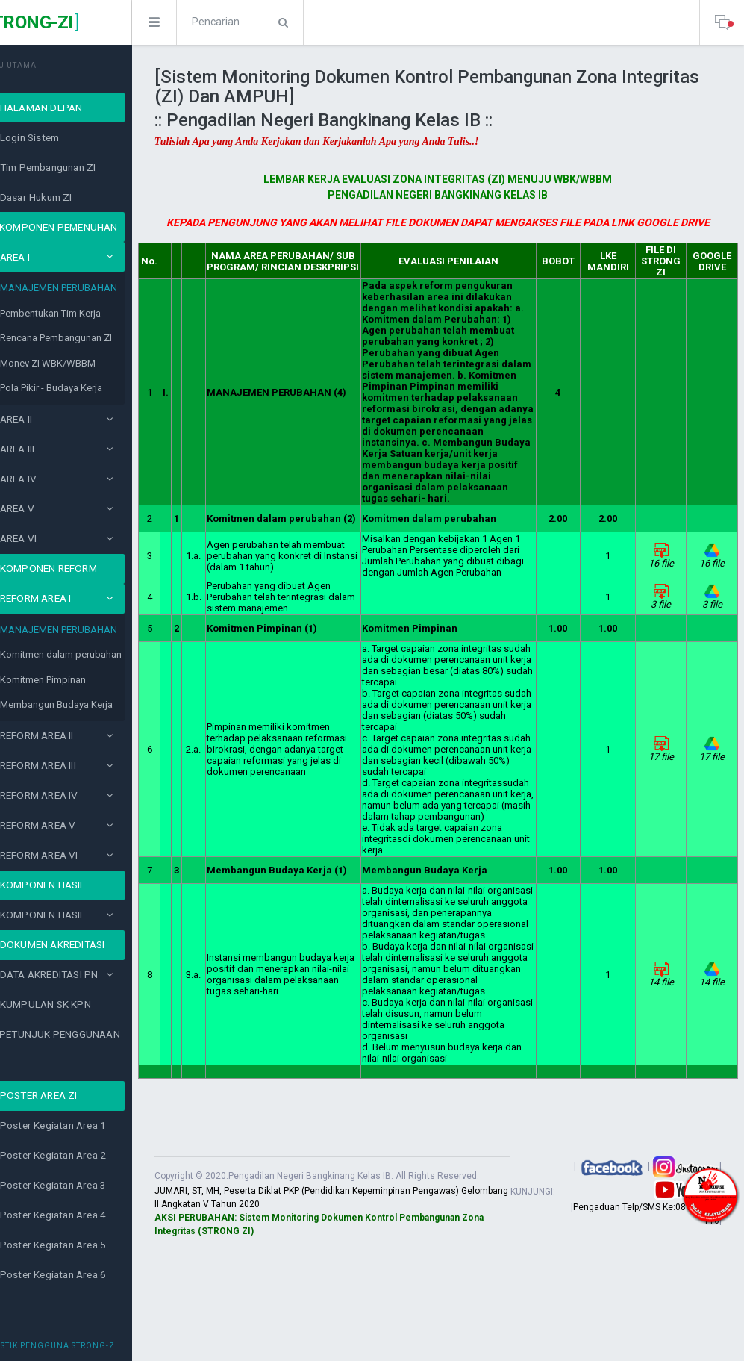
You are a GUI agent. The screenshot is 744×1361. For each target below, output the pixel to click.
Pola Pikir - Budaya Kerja (91, 387)
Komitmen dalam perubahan (100, 654)
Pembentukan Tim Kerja (90, 313)
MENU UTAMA (47, 65)
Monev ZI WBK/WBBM (87, 363)
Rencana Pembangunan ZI (95, 337)
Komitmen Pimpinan (82, 679)
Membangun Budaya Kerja (96, 704)
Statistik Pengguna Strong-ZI (88, 1346)
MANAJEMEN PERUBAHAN (98, 287)
